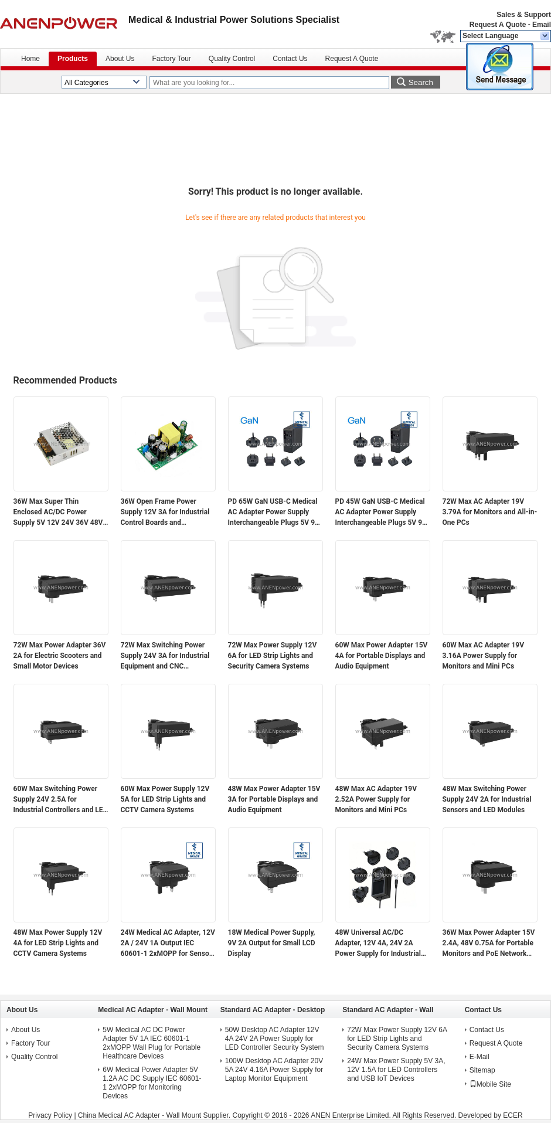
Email (541, 25)
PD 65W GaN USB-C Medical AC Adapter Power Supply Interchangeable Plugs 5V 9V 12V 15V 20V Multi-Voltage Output (273, 512)
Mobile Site (490, 1084)
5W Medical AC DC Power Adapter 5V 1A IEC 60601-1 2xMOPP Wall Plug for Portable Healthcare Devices (151, 1043)
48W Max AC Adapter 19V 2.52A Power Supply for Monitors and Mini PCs (376, 799)
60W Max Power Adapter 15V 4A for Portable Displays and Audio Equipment (381, 655)
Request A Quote (498, 25)
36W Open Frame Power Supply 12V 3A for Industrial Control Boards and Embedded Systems (165, 512)
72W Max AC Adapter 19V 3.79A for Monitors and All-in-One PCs (490, 512)
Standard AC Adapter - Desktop (272, 1010)
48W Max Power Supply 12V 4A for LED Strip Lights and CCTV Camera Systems (58, 943)
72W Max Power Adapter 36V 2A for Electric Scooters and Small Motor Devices (59, 655)
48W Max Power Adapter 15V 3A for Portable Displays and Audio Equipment (274, 799)
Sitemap (482, 1070)
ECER (512, 1115)
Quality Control (232, 59)
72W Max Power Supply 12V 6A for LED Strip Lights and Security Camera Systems (272, 655)
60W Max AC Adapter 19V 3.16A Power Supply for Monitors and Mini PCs (484, 655)
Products (72, 59)
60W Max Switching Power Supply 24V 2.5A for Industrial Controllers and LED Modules (60, 800)
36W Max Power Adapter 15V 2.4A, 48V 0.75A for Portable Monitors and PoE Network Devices (489, 943)
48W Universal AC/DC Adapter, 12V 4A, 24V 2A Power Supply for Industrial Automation (378, 943)
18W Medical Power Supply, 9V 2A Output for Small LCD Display (271, 943)
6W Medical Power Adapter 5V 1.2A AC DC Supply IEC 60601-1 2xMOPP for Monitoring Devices (152, 1083)
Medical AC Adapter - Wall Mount (153, 1010)
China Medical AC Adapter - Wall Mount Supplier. (155, 1115)
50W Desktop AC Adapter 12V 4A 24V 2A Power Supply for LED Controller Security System (274, 1038)
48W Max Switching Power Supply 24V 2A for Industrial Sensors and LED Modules (487, 799)
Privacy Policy (50, 1115)
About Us (120, 59)
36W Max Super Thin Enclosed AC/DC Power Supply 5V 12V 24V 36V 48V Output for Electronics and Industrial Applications (58, 512)
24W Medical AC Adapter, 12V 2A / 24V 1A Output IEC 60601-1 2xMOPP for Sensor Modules (168, 943)
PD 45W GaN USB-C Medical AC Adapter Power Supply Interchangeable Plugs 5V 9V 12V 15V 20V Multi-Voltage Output (381, 512)
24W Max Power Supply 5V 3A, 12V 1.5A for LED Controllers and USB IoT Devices (396, 1070)
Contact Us (290, 59)
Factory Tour (171, 59)
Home (30, 59)
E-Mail (479, 1057)
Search (421, 82)
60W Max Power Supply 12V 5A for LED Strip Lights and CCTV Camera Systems (165, 799)
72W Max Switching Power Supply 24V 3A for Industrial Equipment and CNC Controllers (165, 656)
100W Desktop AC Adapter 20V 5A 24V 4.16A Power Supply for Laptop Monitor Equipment (274, 1070)
